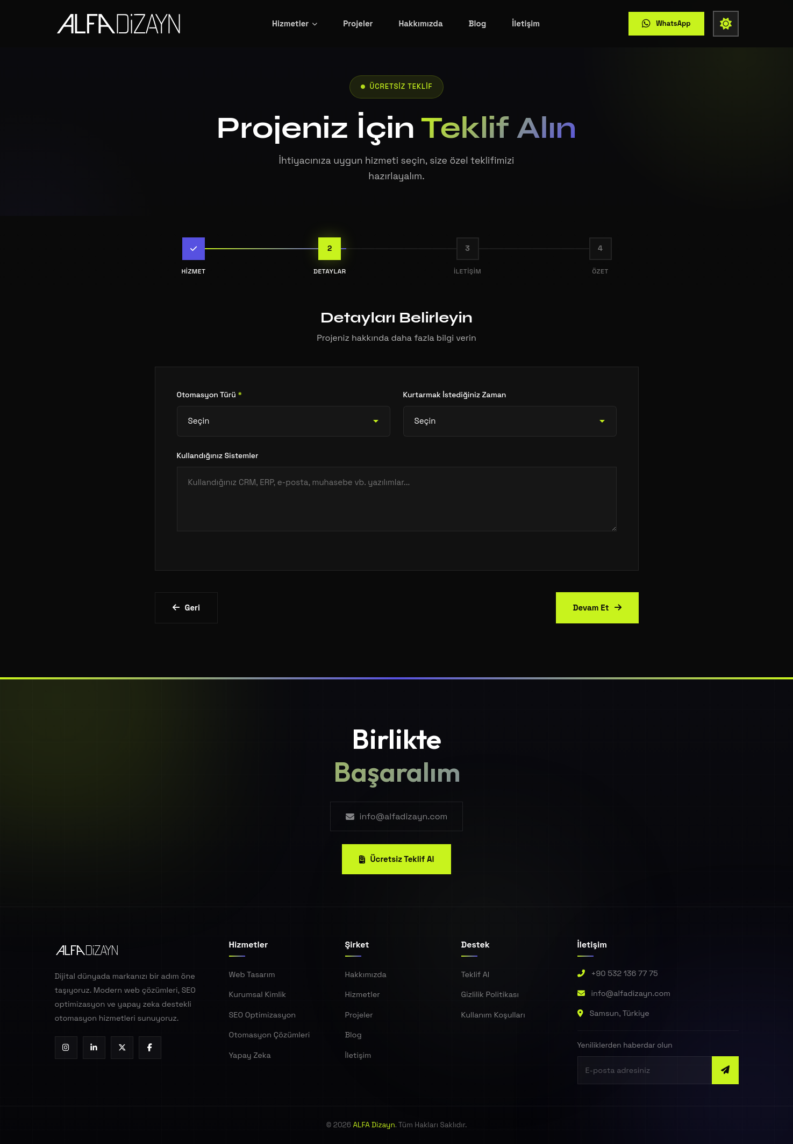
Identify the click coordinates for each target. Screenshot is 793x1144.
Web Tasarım (252, 974)
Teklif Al (475, 974)
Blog (478, 21)
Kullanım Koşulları (493, 1015)
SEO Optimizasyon (262, 1015)
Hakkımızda (420, 21)
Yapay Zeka (250, 1055)
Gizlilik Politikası (490, 994)
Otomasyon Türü (209, 394)
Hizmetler (294, 21)
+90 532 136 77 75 (624, 973)
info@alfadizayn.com (397, 816)
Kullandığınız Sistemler (218, 455)
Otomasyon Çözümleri (269, 1035)
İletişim (526, 21)
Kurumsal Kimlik (258, 994)
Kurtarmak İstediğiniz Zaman (454, 394)
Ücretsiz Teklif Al (396, 859)
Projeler (358, 21)
